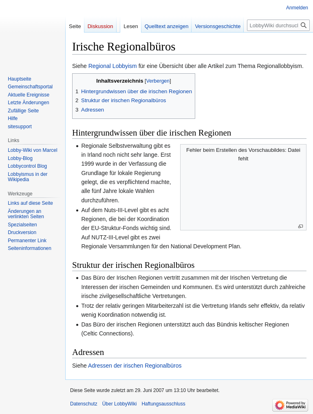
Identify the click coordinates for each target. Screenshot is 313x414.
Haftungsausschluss (163, 404)
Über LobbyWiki (119, 404)
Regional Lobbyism (112, 66)
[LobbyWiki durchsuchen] (278, 25)
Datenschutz (83, 404)
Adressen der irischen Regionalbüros (135, 365)
